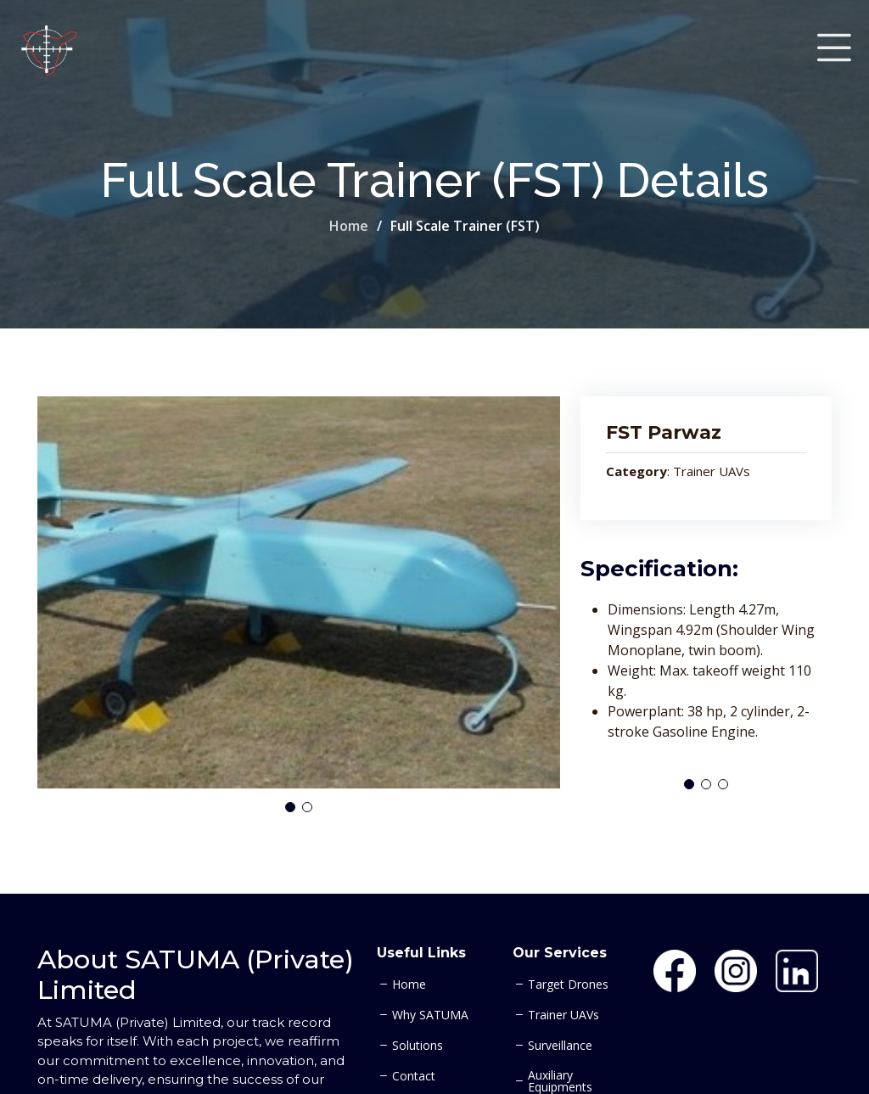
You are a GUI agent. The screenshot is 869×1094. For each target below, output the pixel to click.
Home (348, 225)
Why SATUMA (430, 1015)
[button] (290, 807)
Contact (413, 1076)
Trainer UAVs (563, 1015)
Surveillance (560, 1046)
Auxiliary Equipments (560, 1081)
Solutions (417, 1046)
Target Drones (568, 984)
